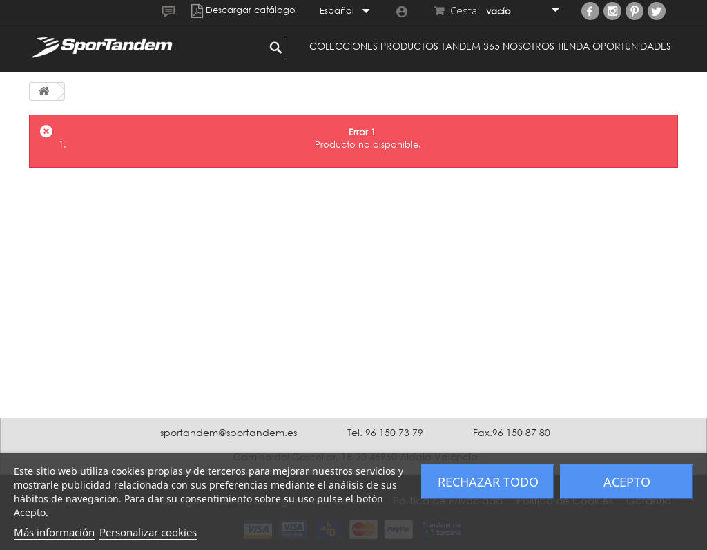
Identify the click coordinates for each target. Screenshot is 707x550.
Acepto (626, 481)
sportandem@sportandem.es (228, 432)
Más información (54, 532)
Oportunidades (631, 46)
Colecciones (343, 46)
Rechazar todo (488, 481)
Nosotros (528, 46)
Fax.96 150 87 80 (511, 432)
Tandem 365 (470, 46)
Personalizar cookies (148, 532)
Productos (409, 46)
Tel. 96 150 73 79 (385, 432)
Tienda (573, 46)
